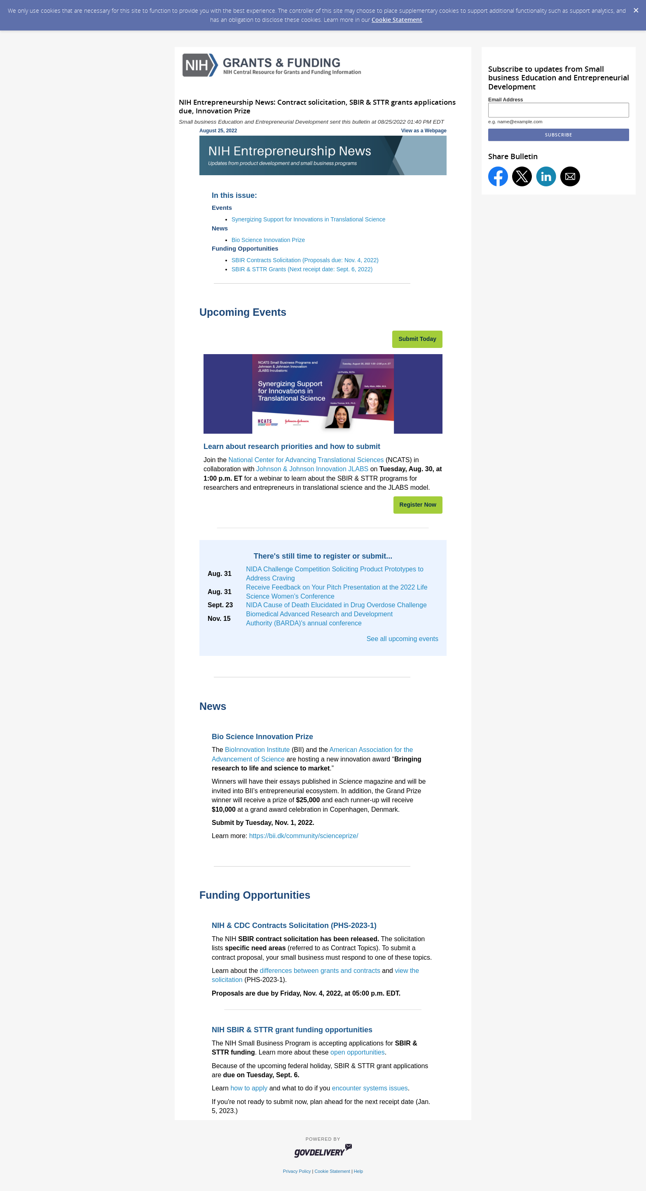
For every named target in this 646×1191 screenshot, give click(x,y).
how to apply (248, 1088)
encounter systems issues (370, 1088)
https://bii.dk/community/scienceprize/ (303, 835)
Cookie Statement (397, 19)
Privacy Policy (297, 1171)
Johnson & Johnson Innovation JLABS (312, 468)
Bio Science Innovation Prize (268, 240)
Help (358, 1171)
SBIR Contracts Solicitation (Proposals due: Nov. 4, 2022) (305, 260)
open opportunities (357, 1052)
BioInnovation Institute (257, 749)
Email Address (505, 100)
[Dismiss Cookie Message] (635, 8)
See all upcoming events (402, 638)
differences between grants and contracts (320, 970)
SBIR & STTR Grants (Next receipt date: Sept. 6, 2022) (302, 269)
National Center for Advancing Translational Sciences (306, 459)
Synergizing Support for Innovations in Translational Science (309, 219)
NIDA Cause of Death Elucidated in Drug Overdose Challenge (336, 604)
